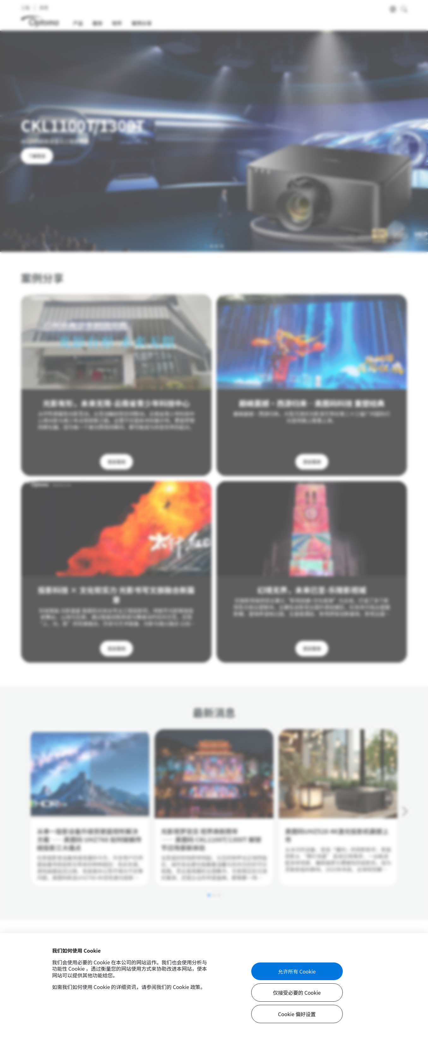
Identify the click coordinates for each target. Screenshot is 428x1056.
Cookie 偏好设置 (297, 1014)
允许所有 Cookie (297, 971)
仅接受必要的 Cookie (297, 992)
